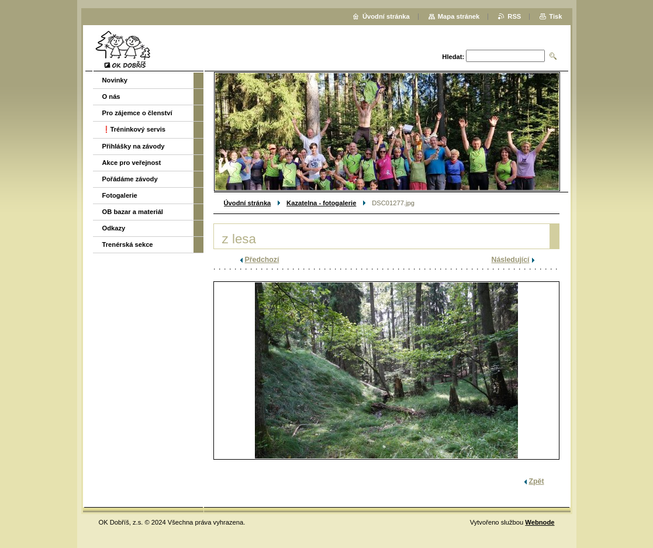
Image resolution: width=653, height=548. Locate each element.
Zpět (536, 481)
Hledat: (453, 56)
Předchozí (262, 260)
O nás (111, 96)
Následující (511, 260)
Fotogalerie (119, 195)
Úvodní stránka (247, 202)
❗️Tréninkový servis (134, 129)
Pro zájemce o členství (137, 112)
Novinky (115, 80)
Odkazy (114, 228)
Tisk (555, 16)
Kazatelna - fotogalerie (321, 202)
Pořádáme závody (130, 178)
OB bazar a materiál (132, 211)
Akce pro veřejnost (131, 162)
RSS (514, 16)
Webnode (539, 522)
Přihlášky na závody (133, 146)
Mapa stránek (459, 16)
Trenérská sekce (127, 244)
